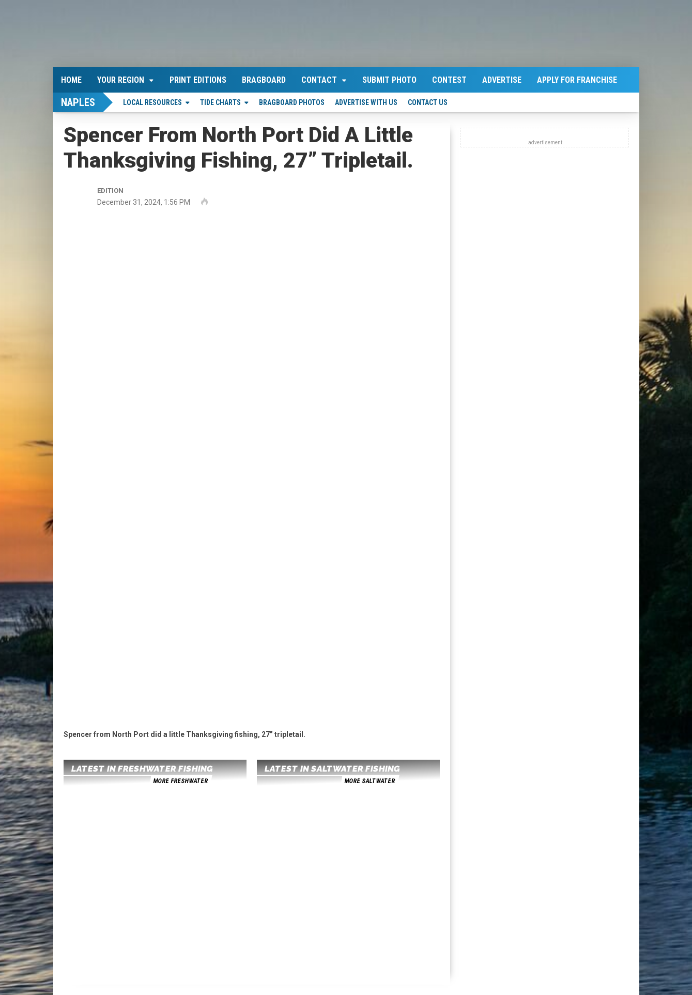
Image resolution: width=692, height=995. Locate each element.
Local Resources (152, 102)
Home (71, 80)
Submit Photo (389, 80)
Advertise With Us (366, 102)
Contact (319, 80)
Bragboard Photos (292, 102)
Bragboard (264, 80)
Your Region (120, 80)
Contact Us (428, 102)
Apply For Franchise (577, 80)
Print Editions (198, 80)
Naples (78, 102)
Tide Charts (220, 102)
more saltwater (369, 781)
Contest (449, 80)
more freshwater (180, 781)
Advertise (501, 80)
